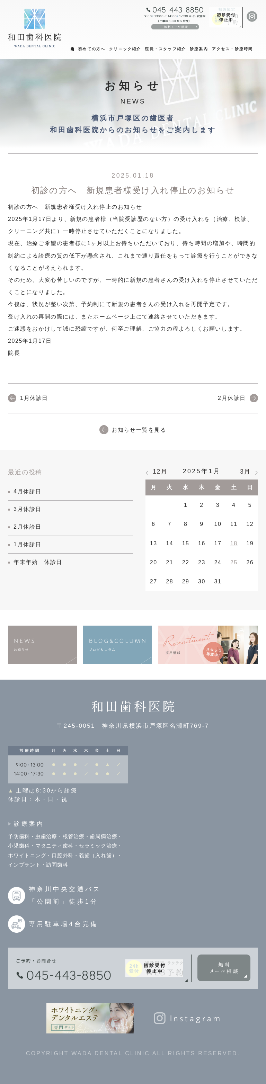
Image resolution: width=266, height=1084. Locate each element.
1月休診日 (34, 398)
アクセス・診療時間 (232, 49)
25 (234, 562)
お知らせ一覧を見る (139, 430)
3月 (245, 471)
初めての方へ (91, 49)
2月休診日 (232, 398)
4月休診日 (28, 491)
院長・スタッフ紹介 (165, 49)
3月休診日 (28, 509)
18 (234, 543)
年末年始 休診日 (38, 562)
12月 (160, 471)
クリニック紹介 (125, 49)
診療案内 (199, 49)
